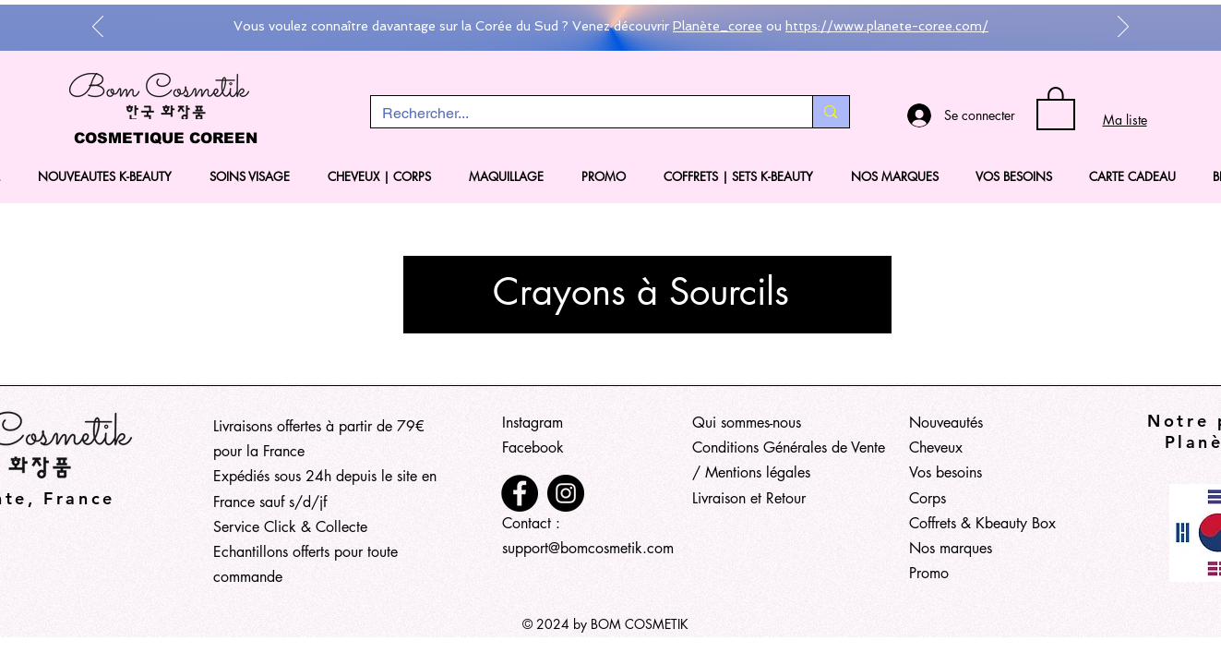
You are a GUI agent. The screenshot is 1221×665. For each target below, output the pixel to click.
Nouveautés (946, 422)
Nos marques (950, 548)
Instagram (532, 422)
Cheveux (936, 447)
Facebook (533, 447)
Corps (927, 498)
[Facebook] (519, 493)
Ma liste (1125, 119)
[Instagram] (565, 493)
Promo (929, 573)
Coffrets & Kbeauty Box (982, 523)
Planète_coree (717, 25)
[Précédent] (97, 28)
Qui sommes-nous (746, 422)
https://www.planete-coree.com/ (886, 25)
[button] (1055, 107)
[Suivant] (1123, 28)
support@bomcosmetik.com (588, 548)
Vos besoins (945, 472)
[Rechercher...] (578, 113)
